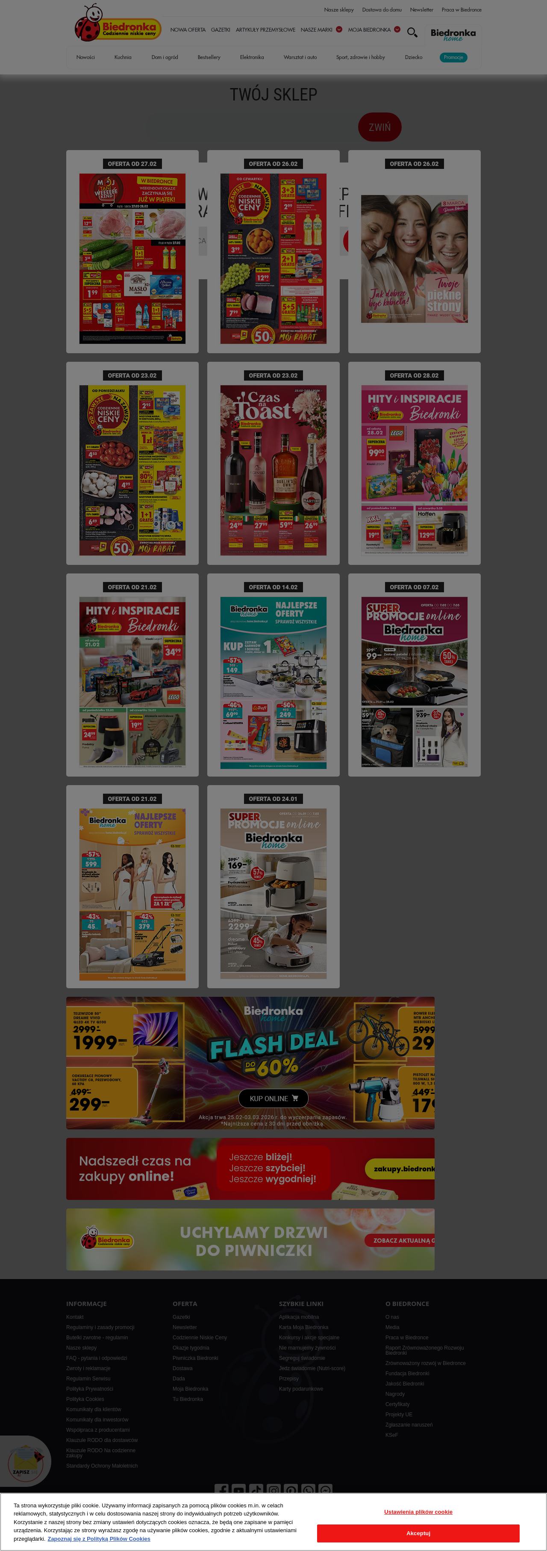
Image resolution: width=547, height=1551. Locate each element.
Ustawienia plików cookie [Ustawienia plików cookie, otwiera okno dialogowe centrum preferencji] (418, 1512)
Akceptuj (418, 1533)
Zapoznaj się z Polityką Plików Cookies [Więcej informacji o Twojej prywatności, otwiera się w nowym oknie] (98, 1539)
